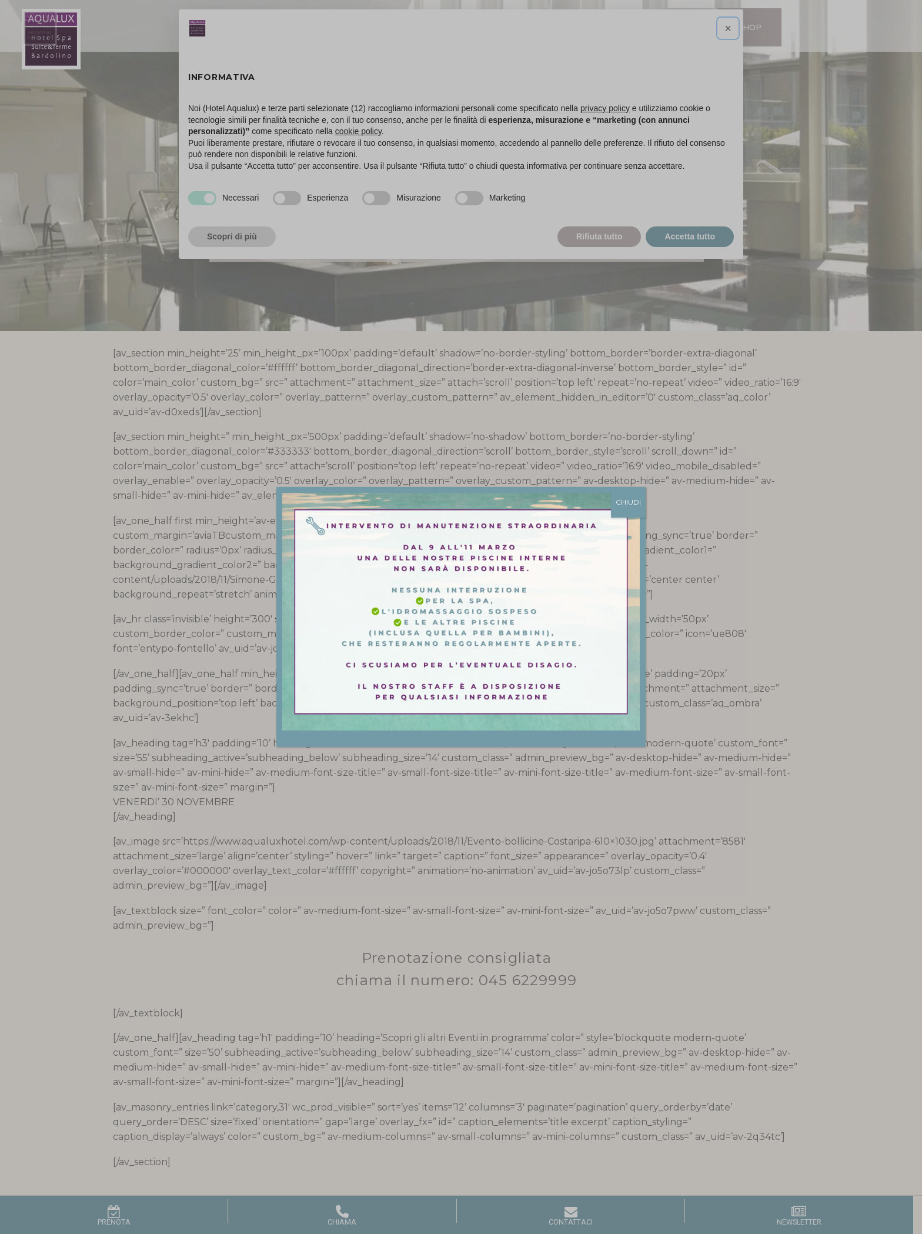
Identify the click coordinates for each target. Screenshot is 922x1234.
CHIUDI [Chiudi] (628, 502)
